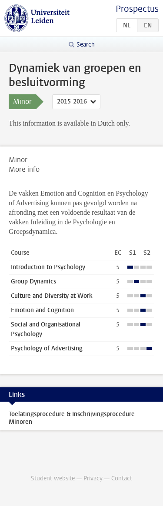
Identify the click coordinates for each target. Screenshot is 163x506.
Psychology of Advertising (47, 348)
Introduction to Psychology (48, 267)
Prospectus (137, 9)
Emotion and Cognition (42, 310)
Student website (53, 478)
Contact (121, 478)
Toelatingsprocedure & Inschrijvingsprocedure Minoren (72, 418)
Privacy (93, 478)
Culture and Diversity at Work (52, 296)
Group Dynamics (33, 281)
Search (86, 44)
